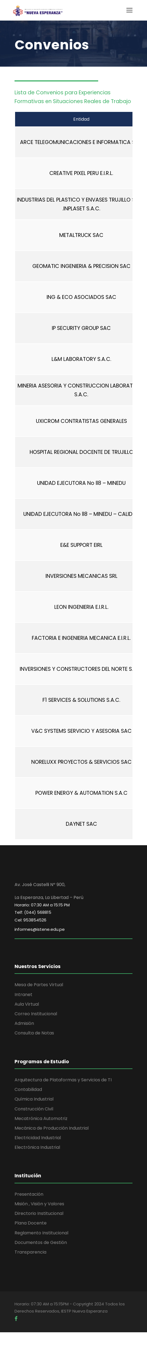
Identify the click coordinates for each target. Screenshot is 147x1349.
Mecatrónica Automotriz (41, 1118)
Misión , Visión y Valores (39, 1204)
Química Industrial (34, 1099)
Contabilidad (28, 1089)
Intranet (23, 994)
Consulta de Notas (34, 1033)
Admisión (24, 1023)
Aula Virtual (27, 1004)
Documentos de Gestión (41, 1242)
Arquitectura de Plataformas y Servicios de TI (63, 1080)
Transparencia (30, 1252)
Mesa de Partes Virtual (39, 985)
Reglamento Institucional (41, 1233)
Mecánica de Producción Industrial (52, 1128)
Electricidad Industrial (38, 1138)
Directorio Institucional (39, 1213)
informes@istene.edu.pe (40, 929)
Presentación (29, 1194)
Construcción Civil (34, 1109)
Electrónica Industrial (37, 1147)
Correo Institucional (36, 1014)
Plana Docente (31, 1223)
